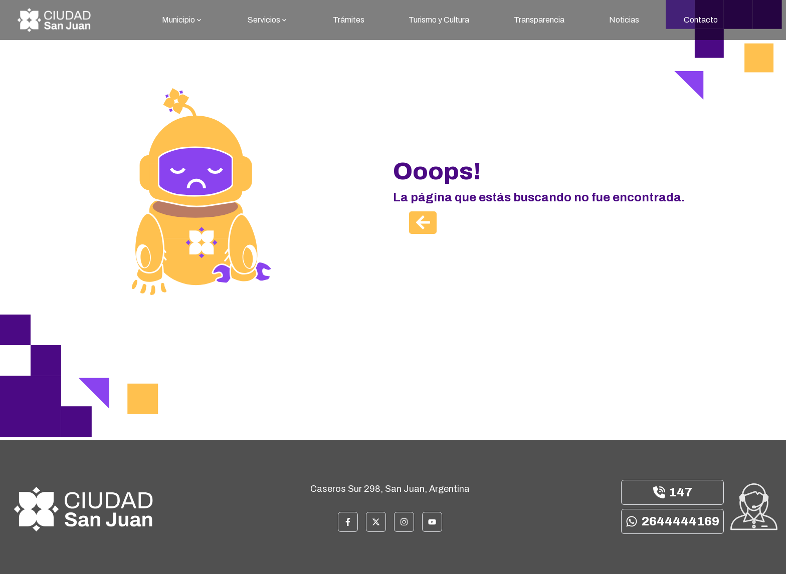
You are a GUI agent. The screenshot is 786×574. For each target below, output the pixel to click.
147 (672, 492)
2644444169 (672, 521)
